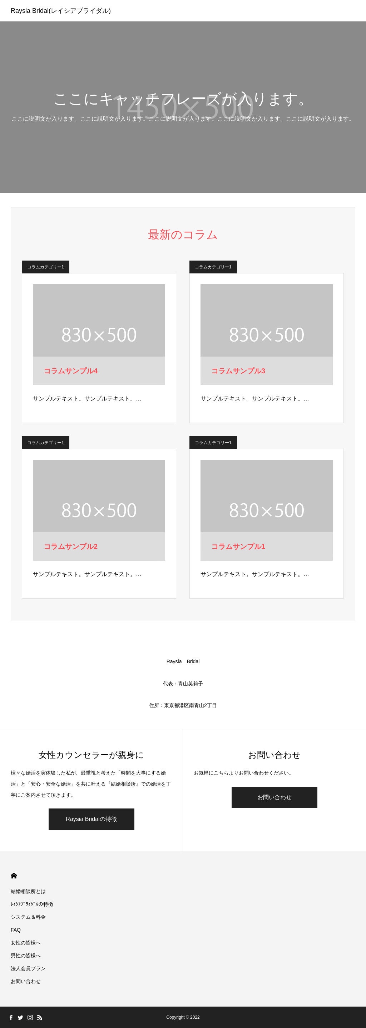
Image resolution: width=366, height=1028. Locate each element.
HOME (14, 876)
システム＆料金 (28, 917)
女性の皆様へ (26, 943)
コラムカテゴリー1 (45, 266)
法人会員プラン (28, 968)
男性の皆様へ (26, 955)
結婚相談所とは (28, 891)
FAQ (16, 930)
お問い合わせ (274, 797)
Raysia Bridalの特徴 (91, 819)
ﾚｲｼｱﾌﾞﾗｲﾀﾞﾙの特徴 (32, 904)
